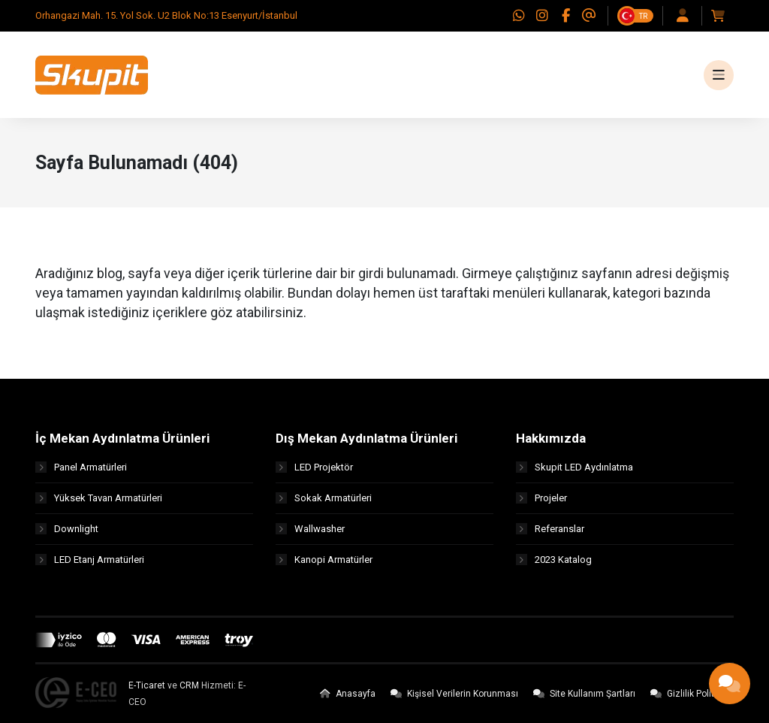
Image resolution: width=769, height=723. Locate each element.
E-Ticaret (146, 685)
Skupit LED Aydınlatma (574, 467)
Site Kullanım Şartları (584, 693)
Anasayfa (347, 693)
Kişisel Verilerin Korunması (454, 693)
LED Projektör (314, 467)
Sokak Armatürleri (324, 498)
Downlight (66, 528)
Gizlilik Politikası (692, 693)
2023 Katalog (554, 559)
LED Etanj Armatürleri (89, 559)
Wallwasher (310, 528)
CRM (189, 685)
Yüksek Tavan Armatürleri (98, 498)
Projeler (541, 498)
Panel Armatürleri (81, 467)
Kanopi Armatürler (324, 559)
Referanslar (550, 528)
